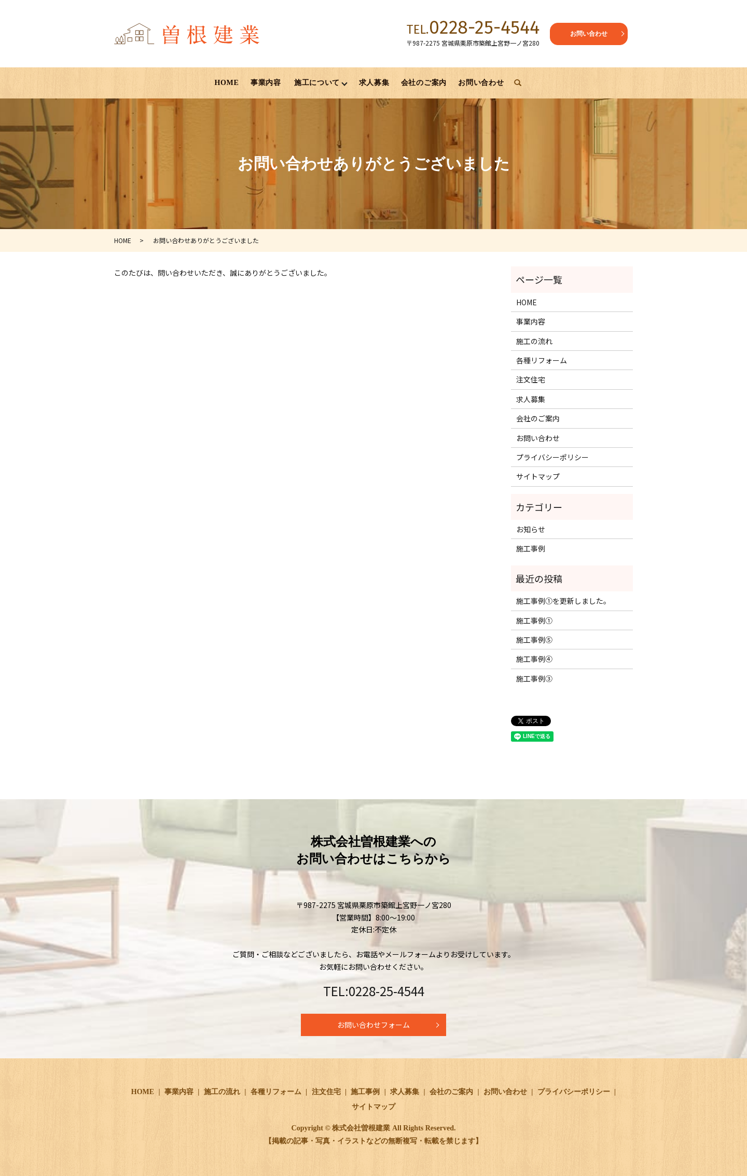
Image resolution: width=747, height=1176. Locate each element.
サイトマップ (538, 477)
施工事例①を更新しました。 (563, 601)
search (517, 83)
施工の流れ (534, 341)
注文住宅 (530, 380)
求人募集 (374, 83)
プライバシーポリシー (552, 457)
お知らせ (530, 530)
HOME (226, 83)
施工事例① (534, 621)
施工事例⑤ (534, 640)
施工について (317, 83)
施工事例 (530, 549)
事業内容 (266, 83)
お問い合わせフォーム (373, 1025)
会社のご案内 (424, 83)
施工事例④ (534, 659)
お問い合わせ (588, 33)
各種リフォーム (541, 361)
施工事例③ (534, 679)
